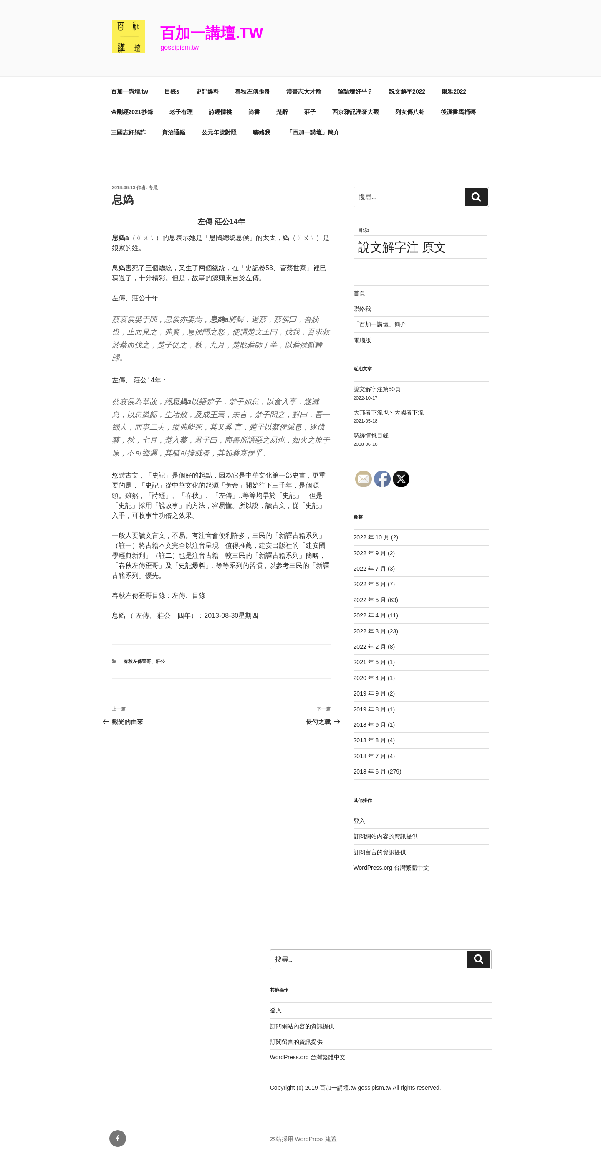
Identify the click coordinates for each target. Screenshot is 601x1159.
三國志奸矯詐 (128, 132)
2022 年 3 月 (370, 631)
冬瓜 (153, 187)
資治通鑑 (173, 132)
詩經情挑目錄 (371, 435)
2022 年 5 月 (370, 600)
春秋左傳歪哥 (252, 91)
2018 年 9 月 (370, 724)
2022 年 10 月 (371, 537)
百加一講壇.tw (211, 33)
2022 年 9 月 (370, 553)
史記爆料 (207, 91)
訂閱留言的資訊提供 (380, 852)
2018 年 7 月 (370, 756)
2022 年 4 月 (370, 615)
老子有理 (181, 112)
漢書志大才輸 (303, 91)
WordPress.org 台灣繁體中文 (391, 867)
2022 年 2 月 (370, 646)
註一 (125, 545)
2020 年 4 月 (370, 678)
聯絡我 (261, 132)
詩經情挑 (220, 112)
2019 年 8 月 (370, 709)
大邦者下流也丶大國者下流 (389, 412)
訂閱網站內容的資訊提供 (386, 836)
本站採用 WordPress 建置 (303, 1139)
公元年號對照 (219, 132)
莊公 (160, 661)
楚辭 (282, 112)
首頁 (359, 293)
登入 (359, 820)
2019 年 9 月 (370, 693)
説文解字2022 (407, 91)
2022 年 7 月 (370, 568)
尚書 (254, 112)
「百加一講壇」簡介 (313, 132)
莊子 (310, 112)
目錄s (171, 91)
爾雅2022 (454, 91)
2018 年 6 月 (370, 771)
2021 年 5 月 (370, 662)
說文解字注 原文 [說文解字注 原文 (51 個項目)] (402, 247)
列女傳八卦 (409, 112)
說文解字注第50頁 (377, 389)
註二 (165, 555)
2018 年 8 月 (370, 740)
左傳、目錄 (188, 595)
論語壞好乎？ (355, 91)
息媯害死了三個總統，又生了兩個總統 (168, 267)
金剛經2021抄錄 (132, 112)
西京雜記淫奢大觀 (355, 112)
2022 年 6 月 (370, 584)
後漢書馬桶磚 (458, 112)
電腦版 (362, 340)
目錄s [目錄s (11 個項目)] (363, 230)
